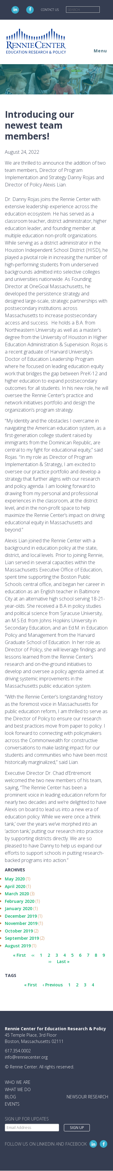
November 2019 (21, 923)
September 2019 (22, 938)
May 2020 (15, 879)
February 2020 (19, 901)
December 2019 (21, 916)
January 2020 (18, 908)
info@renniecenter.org (26, 1057)
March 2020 (17, 893)
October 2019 (19, 931)
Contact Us (50, 10)
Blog (10, 1097)
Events (12, 1104)
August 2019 (18, 946)
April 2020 (15, 886)
